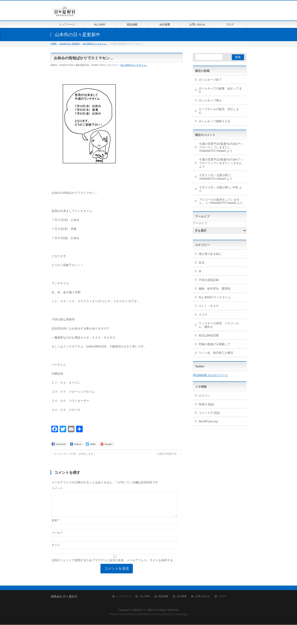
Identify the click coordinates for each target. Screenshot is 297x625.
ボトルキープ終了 (210, 79)
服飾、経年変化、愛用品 (214, 288)
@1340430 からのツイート (210, 375)
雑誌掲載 (163, 596)
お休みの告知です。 (170, 453)
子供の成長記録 (209, 280)
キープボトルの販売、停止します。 (219, 110)
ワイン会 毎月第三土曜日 (216, 352)
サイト (56, 550)
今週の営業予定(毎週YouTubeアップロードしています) (221, 145)
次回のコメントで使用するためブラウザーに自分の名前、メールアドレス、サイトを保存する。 (114, 565)
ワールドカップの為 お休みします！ (73, 453)
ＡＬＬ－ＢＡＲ (209, 306)
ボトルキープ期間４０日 (214, 121)
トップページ (123, 596)
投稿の (206, 404)
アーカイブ (200, 223)
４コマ (203, 314)
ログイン (204, 395)
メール (57, 537)
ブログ (222, 596)
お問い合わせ (202, 596)
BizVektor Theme (148, 614)
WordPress (129, 614)
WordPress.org (208, 421)
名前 (55, 525)
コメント (57, 488)
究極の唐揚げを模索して (214, 344)
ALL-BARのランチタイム (134, 65)
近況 (201, 262)
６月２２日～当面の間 (213, 175)
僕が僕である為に (210, 253)
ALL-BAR (144, 596)
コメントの (209, 412)
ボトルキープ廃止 (210, 100)
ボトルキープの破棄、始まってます (220, 90)
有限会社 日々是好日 (143, 610)
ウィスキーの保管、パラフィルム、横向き (219, 325)
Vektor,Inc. (168, 614)
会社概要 (182, 596)
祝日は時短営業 (209, 335)
